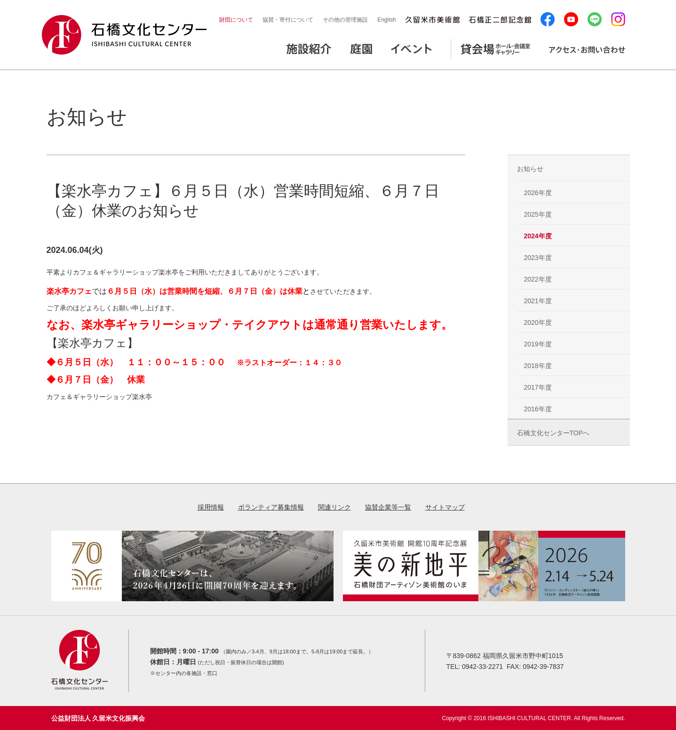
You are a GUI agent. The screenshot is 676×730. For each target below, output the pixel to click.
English (386, 19)
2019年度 (538, 344)
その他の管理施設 (345, 19)
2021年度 (538, 301)
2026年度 (538, 192)
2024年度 (538, 236)
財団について (236, 19)
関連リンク (334, 507)
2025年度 (538, 214)
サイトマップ (445, 507)
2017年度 (538, 387)
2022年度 (538, 279)
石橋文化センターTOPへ (553, 433)
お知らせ (530, 169)
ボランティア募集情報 (271, 507)
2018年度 (538, 365)
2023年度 (538, 257)
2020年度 (538, 322)
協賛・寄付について (287, 19)
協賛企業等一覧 (388, 507)
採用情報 (211, 507)
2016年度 (538, 409)
